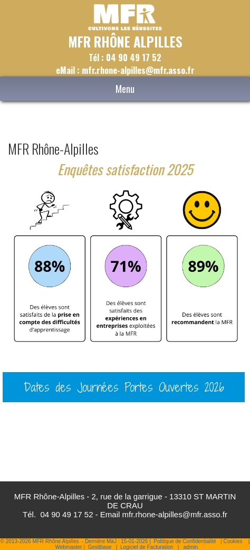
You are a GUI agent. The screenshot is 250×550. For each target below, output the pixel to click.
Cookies (232, 541)
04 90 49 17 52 (66, 514)
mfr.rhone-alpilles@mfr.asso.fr (174, 514)
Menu (125, 89)
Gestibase (99, 547)
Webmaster (68, 547)
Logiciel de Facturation (147, 547)
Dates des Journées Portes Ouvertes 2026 (124, 386)
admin (191, 547)
